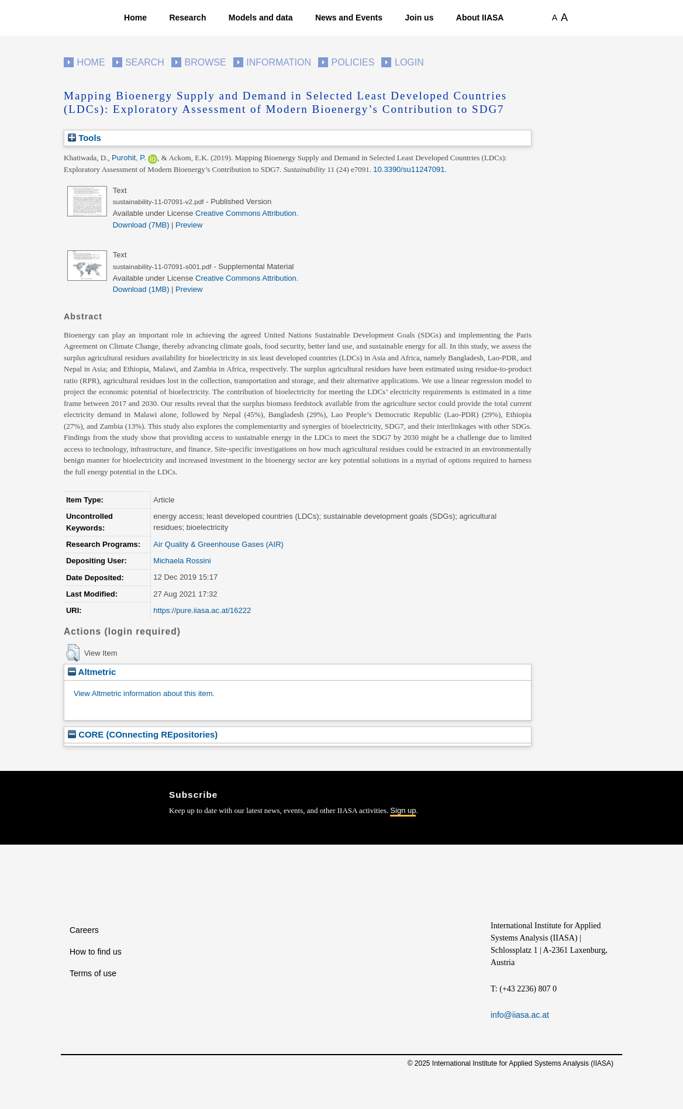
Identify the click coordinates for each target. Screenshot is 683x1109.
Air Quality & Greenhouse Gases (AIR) (218, 544)
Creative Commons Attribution (245, 213)
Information (278, 62)
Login (409, 62)
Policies (353, 62)
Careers (84, 930)
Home (135, 17)
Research (187, 17)
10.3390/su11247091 (408, 169)
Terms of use (93, 973)
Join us (419, 17)
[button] (73, 653)
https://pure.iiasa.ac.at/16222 (202, 610)
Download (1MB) (141, 289)
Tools (84, 138)
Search (144, 62)
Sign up (403, 810)
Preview (188, 225)
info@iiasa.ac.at (520, 1015)
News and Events (348, 17)
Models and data (261, 17)
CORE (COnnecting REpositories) (143, 734)
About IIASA (480, 17)
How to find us (96, 951)
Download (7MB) (141, 225)
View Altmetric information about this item (143, 693)
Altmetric (92, 672)
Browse (205, 62)
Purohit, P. (129, 157)
